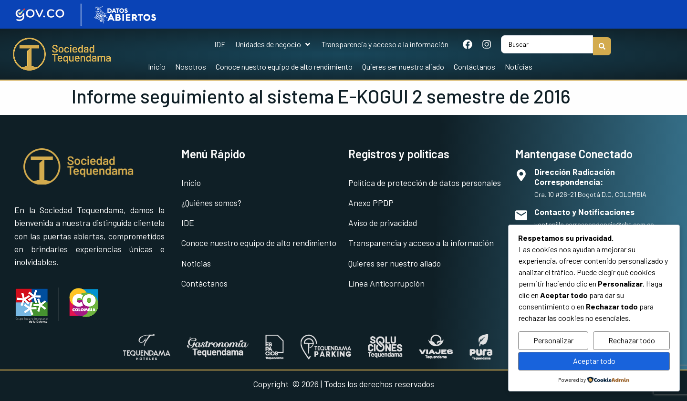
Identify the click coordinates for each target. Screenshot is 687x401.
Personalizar (553, 340)
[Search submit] (602, 42)
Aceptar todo (594, 360)
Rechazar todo (631, 340)
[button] (273, 42)
